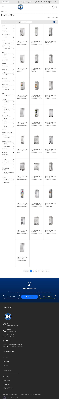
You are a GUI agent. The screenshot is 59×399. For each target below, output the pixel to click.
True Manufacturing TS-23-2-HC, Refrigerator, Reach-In (50, 232)
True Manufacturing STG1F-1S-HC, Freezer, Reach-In (22, 259)
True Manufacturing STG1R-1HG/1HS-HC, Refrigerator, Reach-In (36, 205)
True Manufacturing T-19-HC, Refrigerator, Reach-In (36, 43)
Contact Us (11, 296)
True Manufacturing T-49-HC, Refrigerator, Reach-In (36, 178)
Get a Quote (29, 296)
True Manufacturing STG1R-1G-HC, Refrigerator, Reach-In (50, 151)
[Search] (48, 7)
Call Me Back (52, 2)
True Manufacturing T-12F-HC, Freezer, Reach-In (22, 70)
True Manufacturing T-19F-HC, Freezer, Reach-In (36, 70)
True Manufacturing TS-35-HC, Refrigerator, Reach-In (36, 232)
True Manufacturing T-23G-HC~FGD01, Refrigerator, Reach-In (36, 124)
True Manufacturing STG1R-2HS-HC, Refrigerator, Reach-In (50, 124)
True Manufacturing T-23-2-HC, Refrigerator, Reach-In (50, 178)
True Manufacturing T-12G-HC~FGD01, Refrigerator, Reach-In (22, 97)
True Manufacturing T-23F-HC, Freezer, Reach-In (22, 151)
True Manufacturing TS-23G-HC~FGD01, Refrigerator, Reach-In (22, 205)
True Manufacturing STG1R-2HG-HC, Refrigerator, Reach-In (22, 232)
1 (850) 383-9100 (11, 331)
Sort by (18, 22)
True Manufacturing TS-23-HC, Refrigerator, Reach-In (50, 97)
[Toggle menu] (2, 7)
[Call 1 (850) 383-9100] (40, 2)
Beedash (38, 394)
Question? (5, 1)
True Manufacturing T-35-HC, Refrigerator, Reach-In (36, 151)
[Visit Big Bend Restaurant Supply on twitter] (10, 340)
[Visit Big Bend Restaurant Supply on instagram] (3, 340)
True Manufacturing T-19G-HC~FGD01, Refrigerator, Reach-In (36, 97)
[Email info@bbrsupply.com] (25, 2)
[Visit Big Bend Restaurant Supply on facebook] (7, 340)
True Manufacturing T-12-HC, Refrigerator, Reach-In (22, 43)
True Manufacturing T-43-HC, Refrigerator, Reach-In (22, 178)
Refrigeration (4, 11)
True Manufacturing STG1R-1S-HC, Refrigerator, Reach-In (22, 124)
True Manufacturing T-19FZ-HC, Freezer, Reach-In (50, 43)
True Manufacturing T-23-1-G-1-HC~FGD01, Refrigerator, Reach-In (50, 205)
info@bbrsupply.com (12, 325)
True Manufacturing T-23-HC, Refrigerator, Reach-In (50, 70)
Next (47, 271)
